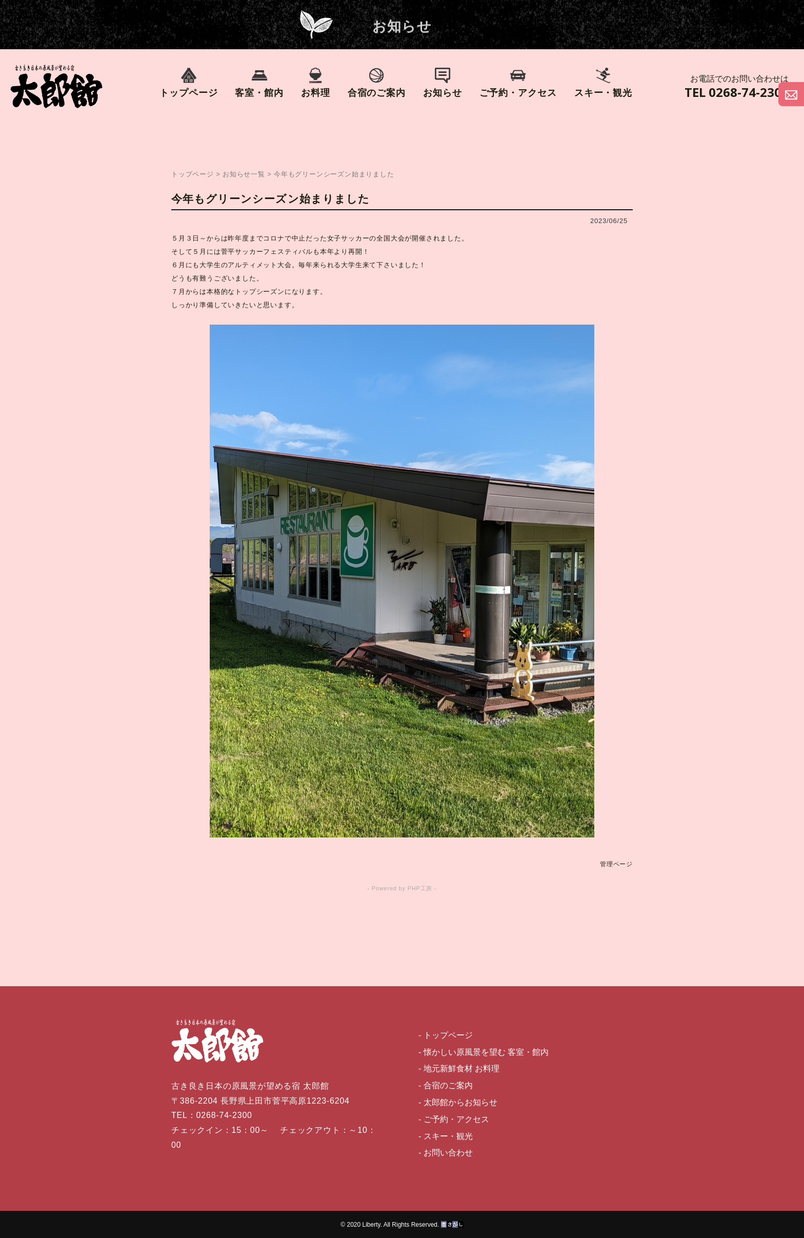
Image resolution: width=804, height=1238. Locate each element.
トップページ (188, 82)
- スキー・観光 (445, 1136)
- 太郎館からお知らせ (457, 1102)
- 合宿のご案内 (445, 1085)
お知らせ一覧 (244, 174)
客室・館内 (259, 82)
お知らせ (442, 82)
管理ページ (616, 864)
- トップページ (445, 1035)
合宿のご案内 (377, 82)
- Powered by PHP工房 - (401, 888)
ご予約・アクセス (518, 82)
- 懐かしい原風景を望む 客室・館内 (483, 1052)
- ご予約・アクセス (453, 1119)
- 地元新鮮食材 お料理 (458, 1068)
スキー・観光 (603, 82)
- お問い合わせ (445, 1152)
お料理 (315, 82)
